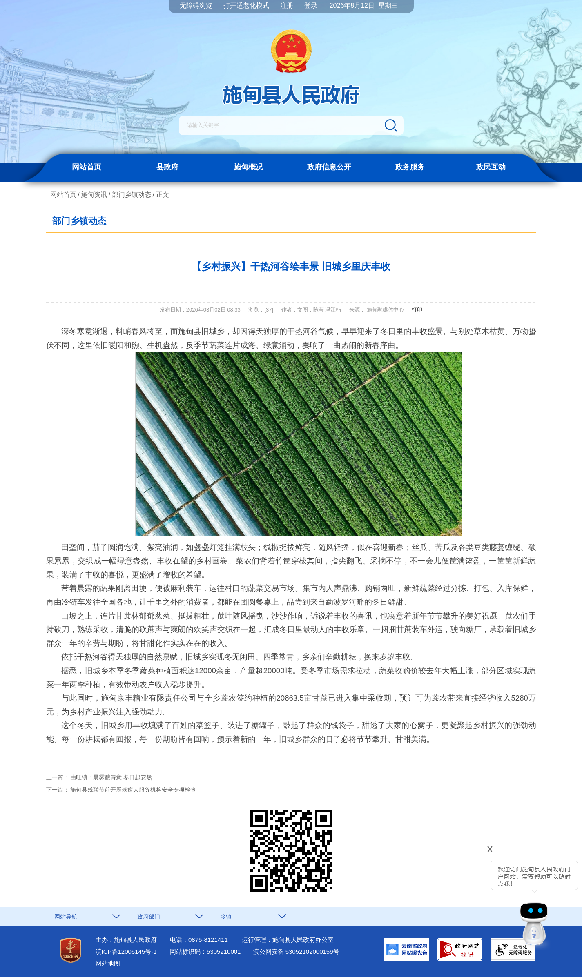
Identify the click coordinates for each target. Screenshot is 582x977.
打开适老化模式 (246, 5)
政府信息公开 (329, 167)
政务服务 (410, 167)
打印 (417, 310)
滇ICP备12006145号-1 (126, 951)
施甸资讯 (94, 194)
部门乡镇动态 (131, 194)
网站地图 (108, 963)
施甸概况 (248, 167)
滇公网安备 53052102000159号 (296, 951)
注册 (286, 5)
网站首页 (86, 167)
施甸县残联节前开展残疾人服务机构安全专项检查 (133, 789)
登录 (310, 5)
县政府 (167, 167)
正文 (162, 194)
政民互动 (491, 167)
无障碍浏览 (196, 5)
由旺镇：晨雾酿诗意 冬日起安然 (111, 777)
